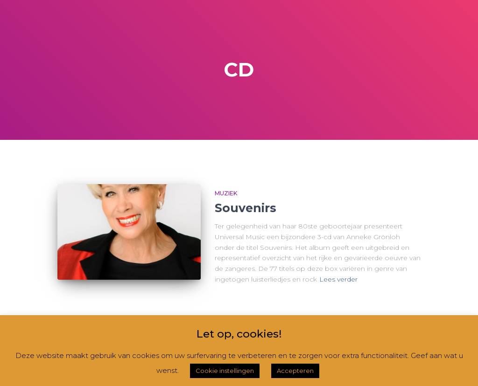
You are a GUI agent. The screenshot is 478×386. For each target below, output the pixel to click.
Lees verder (338, 279)
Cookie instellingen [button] (225, 370)
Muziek (226, 193)
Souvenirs (245, 208)
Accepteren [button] (295, 370)
